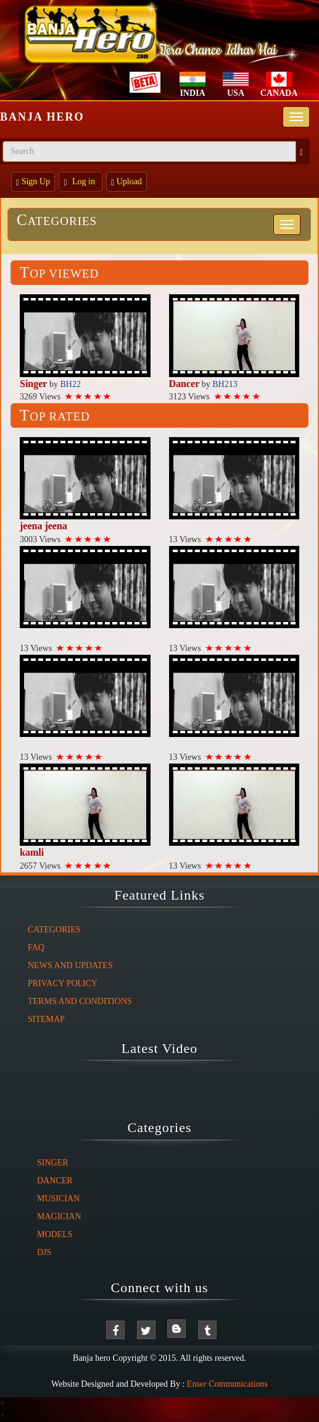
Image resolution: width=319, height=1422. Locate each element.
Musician (58, 1198)
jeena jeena (43, 526)
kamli (32, 852)
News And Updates (70, 965)
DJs (44, 1252)
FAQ (36, 947)
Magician (59, 1216)
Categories (57, 221)
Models (55, 1234)
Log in (80, 182)
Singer (33, 383)
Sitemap (46, 1019)
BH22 (70, 384)
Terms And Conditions (80, 1001)
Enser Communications (227, 1384)
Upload (126, 182)
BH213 (224, 384)
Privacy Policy (62, 983)
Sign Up (33, 182)
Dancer (184, 383)
